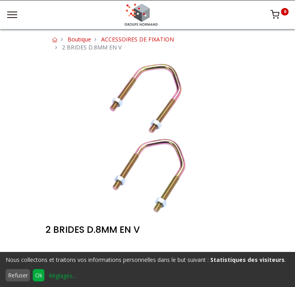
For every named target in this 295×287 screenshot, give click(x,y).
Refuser (18, 275)
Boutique (79, 39)
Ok (38, 275)
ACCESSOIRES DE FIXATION (137, 39)
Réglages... (62, 275)
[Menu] (12, 15)
